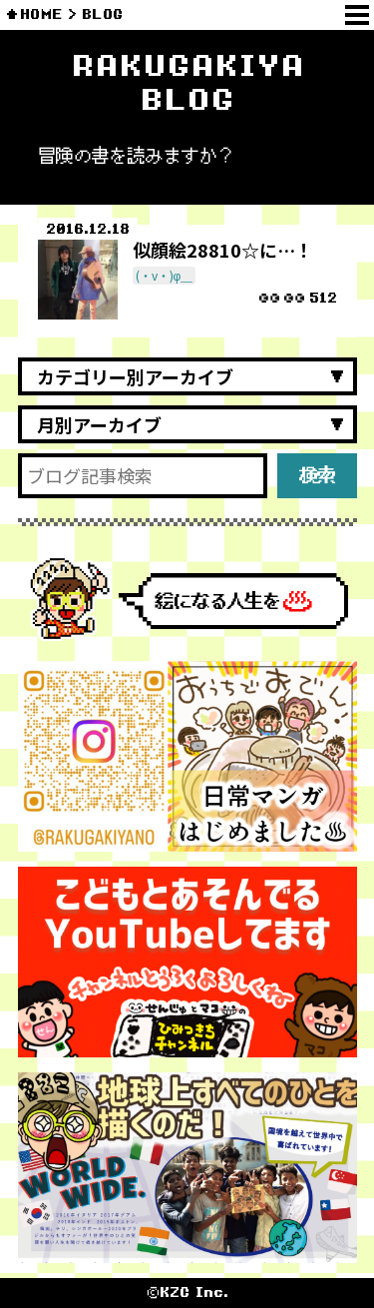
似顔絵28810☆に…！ (223, 250)
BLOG (102, 14)
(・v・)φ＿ (164, 275)
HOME (41, 14)
